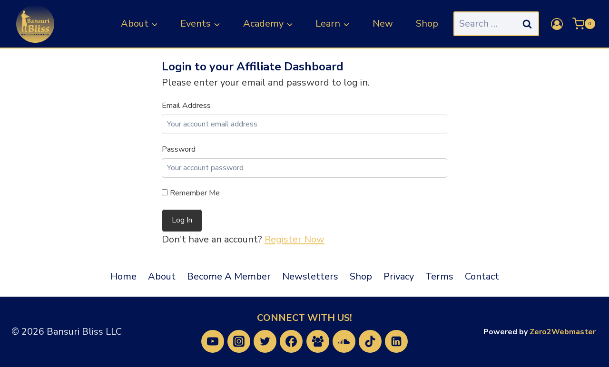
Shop (427, 23)
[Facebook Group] (317, 341)
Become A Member (229, 276)
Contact (482, 276)
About (162, 276)
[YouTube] (212, 341)
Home (123, 276)
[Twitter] (265, 341)
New (383, 23)
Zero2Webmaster (563, 332)
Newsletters (310, 276)
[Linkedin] (396, 341)
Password (179, 149)
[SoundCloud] (344, 341)
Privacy (398, 276)
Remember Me (191, 193)
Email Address (186, 105)
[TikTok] (370, 341)
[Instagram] (238, 341)
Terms (439, 276)
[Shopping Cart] (584, 24)
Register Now (294, 239)
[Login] (557, 24)
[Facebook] (291, 341)
